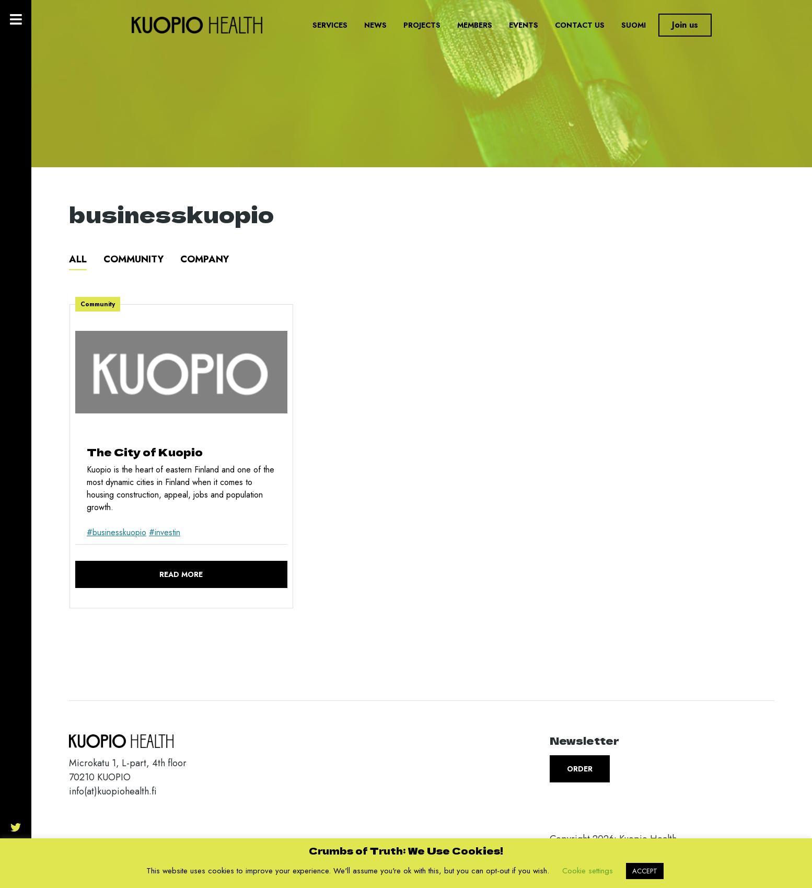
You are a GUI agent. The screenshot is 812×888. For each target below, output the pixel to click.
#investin (164, 532)
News (375, 25)
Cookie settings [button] (587, 871)
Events (523, 25)
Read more (181, 574)
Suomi (633, 25)
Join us (685, 25)
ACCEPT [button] (644, 871)
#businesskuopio (116, 532)
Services (329, 25)
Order (580, 769)
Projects (421, 25)
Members (474, 25)
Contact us (580, 25)
